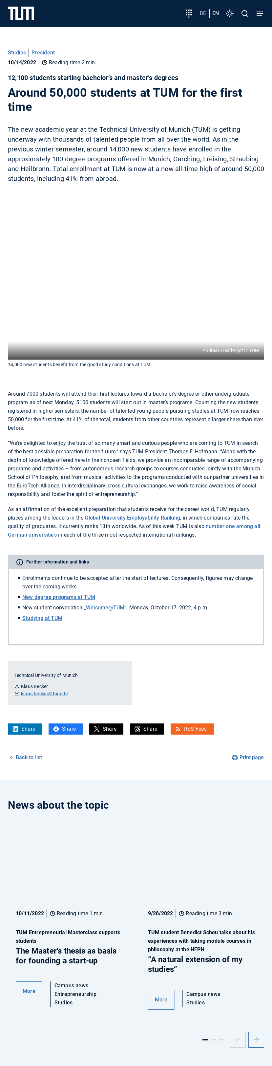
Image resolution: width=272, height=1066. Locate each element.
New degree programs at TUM (58, 597)
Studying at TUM (42, 618)
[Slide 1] (205, 1039)
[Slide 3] (221, 1039)
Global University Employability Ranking (132, 518)
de (203, 13)
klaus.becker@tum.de (44, 693)
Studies (17, 52)
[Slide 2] (214, 1039)
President (43, 52)
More (29, 991)
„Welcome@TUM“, (106, 607)
